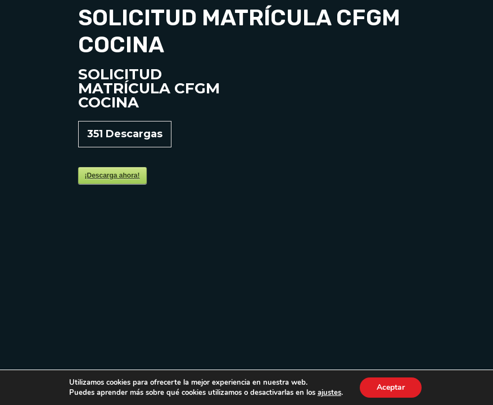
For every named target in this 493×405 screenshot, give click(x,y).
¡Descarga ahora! (112, 175)
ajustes (329, 393)
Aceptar (391, 387)
